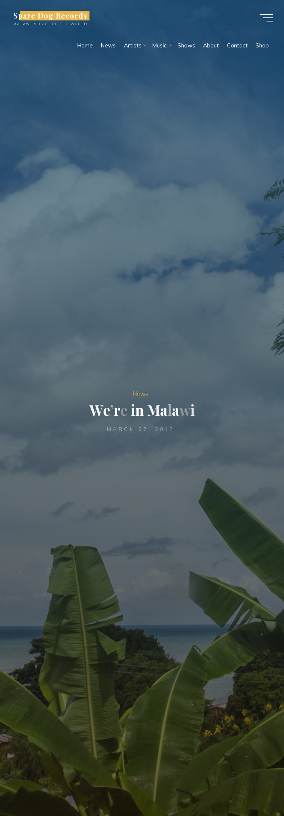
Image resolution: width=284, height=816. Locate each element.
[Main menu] (266, 17)
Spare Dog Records (50, 15)
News (140, 394)
